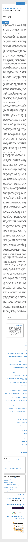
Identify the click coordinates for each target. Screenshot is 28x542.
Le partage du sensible (8, 482)
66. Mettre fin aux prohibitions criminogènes (18, 390)
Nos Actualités (24, 444)
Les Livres (25, 433)
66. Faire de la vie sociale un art (21, 375)
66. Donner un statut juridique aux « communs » (18, 364)
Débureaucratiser (7, 471)
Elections (25, 427)
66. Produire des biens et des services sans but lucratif (16, 400)
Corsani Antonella (7, 14)
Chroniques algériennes (22, 425)
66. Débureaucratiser (23, 361)
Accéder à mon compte (19, 518)
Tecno (25, 449)
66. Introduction (24, 385)
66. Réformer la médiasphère (21, 403)
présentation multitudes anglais (21, 447)
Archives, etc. (24, 416)
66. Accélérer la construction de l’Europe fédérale (17, 353)
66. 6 (26, 345)
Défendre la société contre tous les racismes (12, 465)
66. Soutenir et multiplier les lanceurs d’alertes (18, 405)
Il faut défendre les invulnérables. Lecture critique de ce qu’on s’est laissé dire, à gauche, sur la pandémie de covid (12, 486)
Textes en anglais (23, 452)
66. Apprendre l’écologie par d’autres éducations (17, 356)
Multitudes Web (24, 441)
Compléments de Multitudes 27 (12, 8)
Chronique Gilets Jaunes (22, 422)
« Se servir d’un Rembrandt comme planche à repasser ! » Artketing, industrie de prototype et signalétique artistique (12, 468)
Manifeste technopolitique (9, 489)
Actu (26, 414)
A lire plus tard (20, 3)
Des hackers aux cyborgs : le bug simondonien (13, 463)
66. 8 (26, 350)
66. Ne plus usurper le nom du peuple (19, 397)
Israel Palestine (24, 430)
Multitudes (25, 438)
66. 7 (26, 347)
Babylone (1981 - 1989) (22, 419)
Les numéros (24, 436)
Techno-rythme (7, 491)
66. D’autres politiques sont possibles (20, 367)
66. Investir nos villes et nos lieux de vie (19, 387)
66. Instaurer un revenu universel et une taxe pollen (17, 382)
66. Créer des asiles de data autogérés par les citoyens (16, 358)
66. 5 (26, 342)
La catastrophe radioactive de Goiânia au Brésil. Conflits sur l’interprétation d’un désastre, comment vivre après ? (13, 479)
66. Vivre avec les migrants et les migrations (18, 411)
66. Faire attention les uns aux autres (20, 372)
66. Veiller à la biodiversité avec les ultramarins (18, 408)
